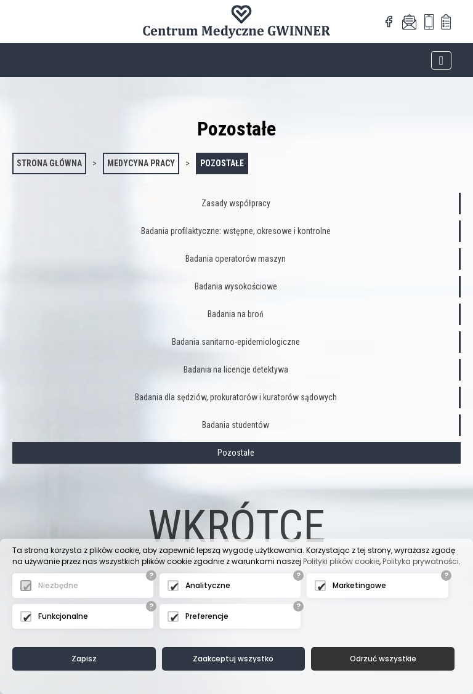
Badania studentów (235, 425)
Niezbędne (58, 585)
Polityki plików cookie (341, 561)
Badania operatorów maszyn (235, 259)
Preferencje (206, 616)
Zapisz (84, 658)
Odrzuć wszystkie (383, 658)
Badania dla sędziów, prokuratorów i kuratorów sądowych (236, 397)
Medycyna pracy (141, 163)
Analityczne (207, 585)
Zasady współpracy (235, 203)
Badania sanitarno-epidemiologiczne (236, 342)
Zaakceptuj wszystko (233, 658)
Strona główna (49, 163)
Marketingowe (359, 585)
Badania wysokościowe (236, 286)
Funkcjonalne (63, 616)
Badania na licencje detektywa (236, 369)
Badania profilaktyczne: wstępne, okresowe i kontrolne (236, 231)
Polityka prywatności (420, 561)
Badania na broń (236, 314)
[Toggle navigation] (441, 60)
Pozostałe (222, 163)
